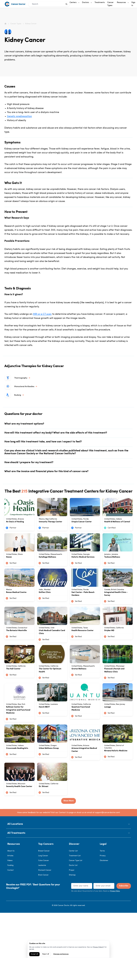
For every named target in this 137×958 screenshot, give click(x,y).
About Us (10, 896)
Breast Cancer (44, 896)
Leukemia (42, 910)
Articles (10, 901)
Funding (10, 910)
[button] (68, 869)
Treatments (100, 2)
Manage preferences (61, 954)
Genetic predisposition (19, 116)
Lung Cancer (43, 901)
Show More (68, 846)
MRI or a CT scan (42, 314)
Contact (10, 915)
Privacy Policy (98, 947)
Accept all (34, 954)
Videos (10, 906)
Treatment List (75, 901)
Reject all (45, 954)
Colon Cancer (43, 906)
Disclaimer (104, 906)
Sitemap (72, 920)
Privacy (103, 901)
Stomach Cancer (44, 915)
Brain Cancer (43, 920)
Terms (102, 896)
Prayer (71, 915)
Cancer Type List (75, 906)
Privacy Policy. (115, 936)
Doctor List (73, 910)
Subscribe (123, 931)
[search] (66, 4)
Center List (73, 896)
